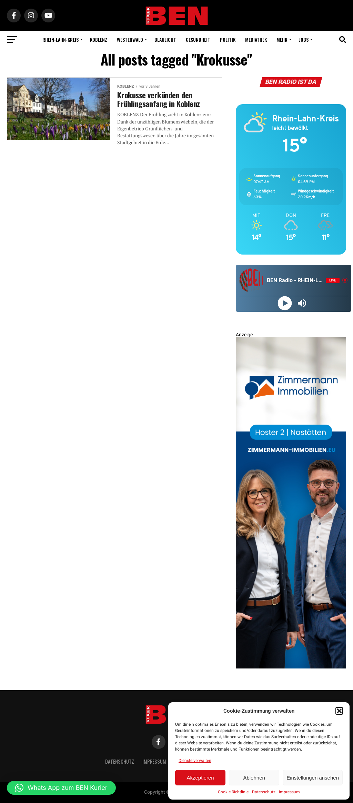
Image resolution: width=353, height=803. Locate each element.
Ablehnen (254, 778)
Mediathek (256, 39)
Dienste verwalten (195, 760)
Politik (227, 39)
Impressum (289, 792)
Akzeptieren (200, 778)
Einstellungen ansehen (312, 778)
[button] (339, 710)
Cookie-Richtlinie (233, 792)
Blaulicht (165, 39)
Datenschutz (263, 792)
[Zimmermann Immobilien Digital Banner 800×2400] (291, 667)
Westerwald (130, 39)
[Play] (285, 303)
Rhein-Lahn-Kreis (60, 39)
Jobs (304, 39)
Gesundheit (198, 39)
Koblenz (98, 39)
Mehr (282, 39)
